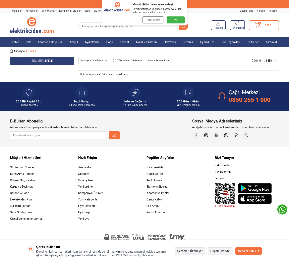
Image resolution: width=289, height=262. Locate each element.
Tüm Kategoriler (88, 199)
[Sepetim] (264, 25)
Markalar (17, 10)
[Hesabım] (218, 25)
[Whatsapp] (226, 135)
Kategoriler (32, 10)
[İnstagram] (206, 135)
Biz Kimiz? (99, 10)
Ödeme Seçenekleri (22, 180)
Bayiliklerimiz (223, 171)
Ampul (73, 42)
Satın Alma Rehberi (22, 173)
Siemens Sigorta (157, 186)
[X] (246, 135)
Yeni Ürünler (48, 10)
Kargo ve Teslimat (21, 186)
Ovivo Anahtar (156, 167)
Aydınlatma (92, 42)
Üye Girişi (84, 212)
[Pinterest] (236, 135)
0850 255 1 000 (250, 99)
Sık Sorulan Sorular (22, 167)
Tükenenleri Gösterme (127, 60)
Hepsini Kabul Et (248, 251)
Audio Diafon (155, 173)
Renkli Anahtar (156, 212)
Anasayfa (17, 51)
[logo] (32, 25)
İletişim (273, 10)
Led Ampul (153, 205)
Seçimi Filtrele (42, 60)
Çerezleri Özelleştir (190, 251)
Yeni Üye (83, 218)
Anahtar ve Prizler (158, 193)
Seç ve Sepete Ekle (157, 60)
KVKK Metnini (123, 255)
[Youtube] (216, 135)
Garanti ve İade (19, 193)
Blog (87, 10)
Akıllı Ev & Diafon (146, 42)
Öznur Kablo (154, 199)
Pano (109, 42)
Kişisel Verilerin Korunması (26, 218)
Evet (175, 19)
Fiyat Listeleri (86, 205)
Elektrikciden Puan (21, 199)
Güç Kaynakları (231, 42)
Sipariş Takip (246, 10)
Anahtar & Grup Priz (50, 42)
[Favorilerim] (237, 25)
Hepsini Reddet (220, 251)
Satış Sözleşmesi (21, 212)
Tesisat (124, 42)
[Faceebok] (196, 135)
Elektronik (170, 42)
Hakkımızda (222, 165)
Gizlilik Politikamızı (99, 255)
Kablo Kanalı (154, 180)
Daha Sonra (153, 19)
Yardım (261, 10)
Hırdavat (271, 42)
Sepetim (83, 173)
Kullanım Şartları (20, 205)
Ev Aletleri (253, 42)
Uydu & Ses (207, 42)
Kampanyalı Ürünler (70, 10)
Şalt (28, 42)
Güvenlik (188, 42)
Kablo (15, 42)
